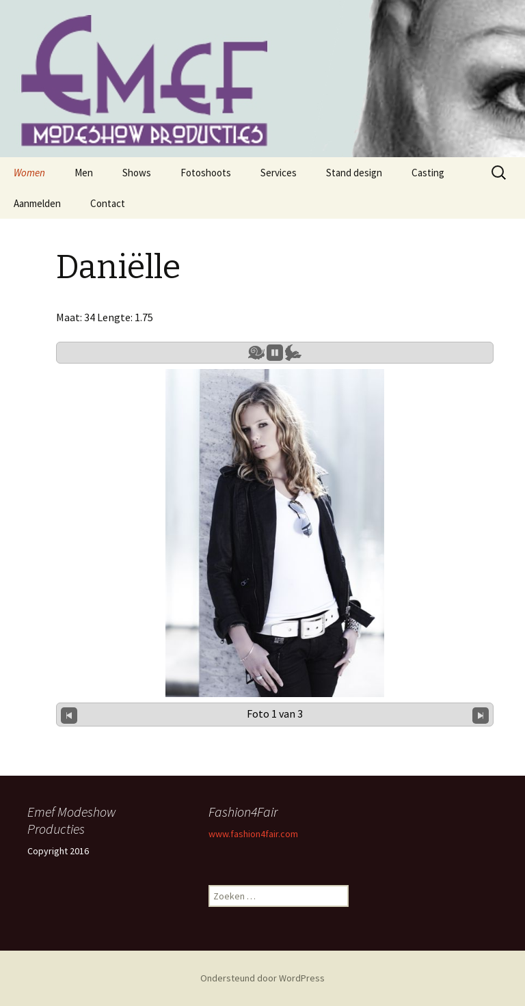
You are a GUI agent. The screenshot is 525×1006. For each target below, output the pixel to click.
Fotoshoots (205, 172)
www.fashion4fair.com (253, 834)
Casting (428, 172)
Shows (136, 172)
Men (84, 172)
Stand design (354, 172)
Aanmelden (37, 203)
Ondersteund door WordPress (262, 978)
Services (278, 172)
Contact (107, 203)
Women (29, 172)
